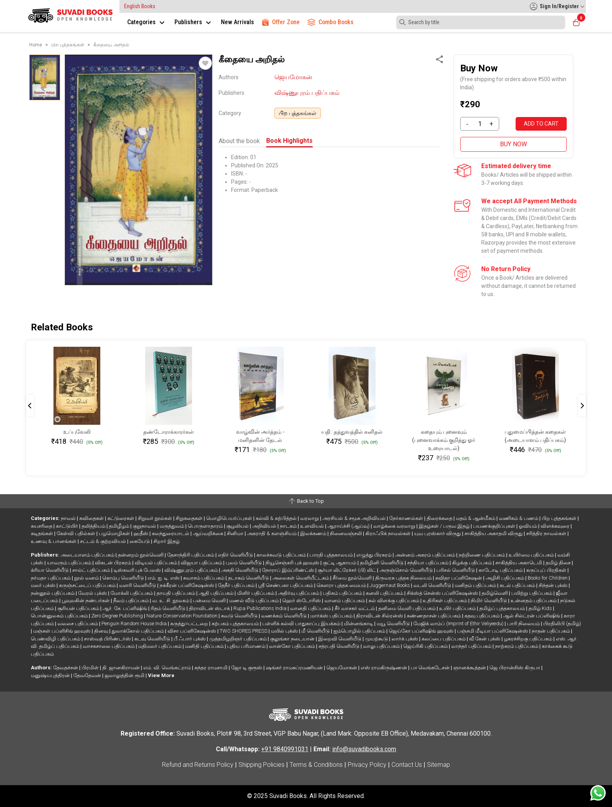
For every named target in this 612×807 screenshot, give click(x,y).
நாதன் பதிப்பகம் (551, 631)
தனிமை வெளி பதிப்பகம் (407, 608)
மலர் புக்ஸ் (44, 585)
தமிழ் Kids (540, 608)
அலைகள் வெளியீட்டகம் (301, 578)
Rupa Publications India (260, 608)
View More (161, 675)
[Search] (480, 22)
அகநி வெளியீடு (240, 570)
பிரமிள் (91, 667)
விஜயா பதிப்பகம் (202, 563)
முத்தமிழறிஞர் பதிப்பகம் (238, 639)
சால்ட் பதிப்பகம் (91, 570)
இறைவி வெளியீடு (340, 639)
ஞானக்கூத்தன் (470, 667)
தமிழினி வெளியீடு (382, 563)
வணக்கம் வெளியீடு (284, 616)
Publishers (193, 22)
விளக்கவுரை (556, 526)
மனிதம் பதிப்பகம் (476, 585)
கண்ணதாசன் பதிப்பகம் (434, 616)
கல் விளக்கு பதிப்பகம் (394, 600)
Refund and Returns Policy (197, 764)
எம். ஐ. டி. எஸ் (164, 578)
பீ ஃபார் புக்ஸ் (190, 639)
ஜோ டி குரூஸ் (247, 667)
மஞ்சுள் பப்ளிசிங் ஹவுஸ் (62, 631)
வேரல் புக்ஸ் (93, 593)
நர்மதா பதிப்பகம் (51, 578)
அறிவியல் (265, 526)
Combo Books (331, 22)
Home (35, 45)
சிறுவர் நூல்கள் (155, 518)
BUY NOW (513, 144)
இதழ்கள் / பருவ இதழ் (445, 526)
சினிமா (236, 533)
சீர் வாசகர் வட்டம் (355, 608)
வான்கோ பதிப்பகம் (292, 646)
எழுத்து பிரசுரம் (374, 555)
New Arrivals (237, 22)
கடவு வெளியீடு (152, 639)
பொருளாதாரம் (206, 526)
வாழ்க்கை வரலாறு (394, 526)
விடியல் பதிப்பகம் (156, 563)
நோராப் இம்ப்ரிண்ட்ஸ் (288, 570)
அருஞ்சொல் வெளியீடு (406, 570)
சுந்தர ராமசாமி (211, 667)
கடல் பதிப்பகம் (518, 585)
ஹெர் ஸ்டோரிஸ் (302, 600)
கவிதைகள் (92, 518)
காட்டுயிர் (67, 526)
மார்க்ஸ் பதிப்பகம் (332, 616)
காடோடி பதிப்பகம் (501, 570)
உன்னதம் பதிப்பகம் (534, 600)
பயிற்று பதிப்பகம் (532, 593)
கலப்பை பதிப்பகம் (444, 639)
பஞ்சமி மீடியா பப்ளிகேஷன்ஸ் (493, 631)
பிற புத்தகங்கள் (298, 113)
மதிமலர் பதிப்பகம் (160, 646)
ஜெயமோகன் (293, 77)
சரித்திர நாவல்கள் (547, 533)
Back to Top (306, 501)
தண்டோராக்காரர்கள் (168, 432)
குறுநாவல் (145, 526)
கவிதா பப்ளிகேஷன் (459, 578)
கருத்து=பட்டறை (189, 623)
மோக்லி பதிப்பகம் (132, 593)
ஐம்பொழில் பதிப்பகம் (359, 631)
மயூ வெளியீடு (394, 623)
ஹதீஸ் (141, 533)
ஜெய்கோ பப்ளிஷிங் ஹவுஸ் (422, 631)
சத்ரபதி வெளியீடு (339, 646)
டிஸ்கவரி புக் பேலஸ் (138, 570)
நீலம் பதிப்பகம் (131, 600)
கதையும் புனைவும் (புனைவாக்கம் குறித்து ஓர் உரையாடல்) (443, 440)
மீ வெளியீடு (316, 631)
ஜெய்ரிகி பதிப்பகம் (426, 646)
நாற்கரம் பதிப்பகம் (517, 646)
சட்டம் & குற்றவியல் (103, 541)
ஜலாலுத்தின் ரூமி (125, 675)
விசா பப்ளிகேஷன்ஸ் (192, 631)
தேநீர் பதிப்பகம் (237, 585)
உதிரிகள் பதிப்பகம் (445, 600)
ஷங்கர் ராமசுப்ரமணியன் (295, 667)
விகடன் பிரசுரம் (113, 563)
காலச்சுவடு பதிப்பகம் (281, 555)
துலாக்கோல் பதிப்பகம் (138, 631)
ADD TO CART (541, 124)
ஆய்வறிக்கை (208, 533)
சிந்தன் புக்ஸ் (554, 585)
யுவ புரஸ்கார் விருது (438, 533)
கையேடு (140, 541)
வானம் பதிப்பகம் (345, 600)
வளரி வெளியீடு (138, 585)
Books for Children (548, 578)
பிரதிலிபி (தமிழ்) (562, 623)
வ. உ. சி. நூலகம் (171, 600)
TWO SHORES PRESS (244, 631)
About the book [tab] (239, 141)
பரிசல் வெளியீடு (456, 570)
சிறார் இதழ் (166, 541)
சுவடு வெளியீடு (240, 616)
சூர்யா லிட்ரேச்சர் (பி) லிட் (347, 570)
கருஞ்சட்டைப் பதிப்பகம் (88, 585)
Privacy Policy (367, 764)
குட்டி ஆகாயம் (340, 563)
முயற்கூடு (377, 639)
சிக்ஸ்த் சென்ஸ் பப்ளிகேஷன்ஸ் (443, 593)
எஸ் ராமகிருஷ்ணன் (384, 667)
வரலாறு (310, 518)
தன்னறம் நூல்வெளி (141, 555)
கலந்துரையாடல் (171, 533)
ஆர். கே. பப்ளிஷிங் (125, 608)
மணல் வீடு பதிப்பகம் (254, 600)
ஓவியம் (528, 526)
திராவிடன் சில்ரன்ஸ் (380, 616)
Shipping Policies (261, 764)
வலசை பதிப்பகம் (78, 623)
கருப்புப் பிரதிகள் (547, 570)
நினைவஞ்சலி (346, 533)
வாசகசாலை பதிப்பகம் (109, 646)
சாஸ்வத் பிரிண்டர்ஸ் (108, 639)
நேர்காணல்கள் (406, 518)
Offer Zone (281, 22)
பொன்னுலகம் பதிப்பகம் (60, 616)
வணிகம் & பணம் (519, 518)
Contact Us (406, 764)
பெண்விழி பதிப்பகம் (56, 639)
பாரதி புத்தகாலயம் (332, 555)
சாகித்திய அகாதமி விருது (494, 533)
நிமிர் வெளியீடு (489, 600)
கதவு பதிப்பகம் (482, 616)
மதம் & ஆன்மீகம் (476, 518)
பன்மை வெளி (210, 600)
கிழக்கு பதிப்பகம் (472, 563)
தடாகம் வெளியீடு (249, 578)
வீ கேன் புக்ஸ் (485, 639)
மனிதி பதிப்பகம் (205, 646)
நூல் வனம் (87, 578)
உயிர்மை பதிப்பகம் (532, 555)
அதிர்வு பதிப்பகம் (299, 593)
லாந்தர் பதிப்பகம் (472, 646)
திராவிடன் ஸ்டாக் (210, 608)
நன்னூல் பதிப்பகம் (53, 593)
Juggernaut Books (390, 585)
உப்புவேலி (77, 432)
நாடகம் (289, 526)
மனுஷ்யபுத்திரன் (51, 675)
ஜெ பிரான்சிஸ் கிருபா (515, 667)
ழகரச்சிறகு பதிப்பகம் (528, 639)
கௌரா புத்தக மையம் (342, 585)
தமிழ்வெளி (495, 593)
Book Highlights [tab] (289, 140)
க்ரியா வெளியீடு (50, 570)
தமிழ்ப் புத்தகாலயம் (502, 608)
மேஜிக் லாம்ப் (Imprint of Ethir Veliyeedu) (459, 623)
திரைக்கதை (440, 518)
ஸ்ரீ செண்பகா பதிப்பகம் (286, 585)
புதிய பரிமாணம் (247, 646)
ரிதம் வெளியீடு (169, 608)
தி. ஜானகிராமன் (121, 667)
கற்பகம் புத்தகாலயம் (236, 623)
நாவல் (69, 518)
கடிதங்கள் (42, 533)
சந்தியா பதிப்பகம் (428, 563)
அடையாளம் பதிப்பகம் (88, 555)
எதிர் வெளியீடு (236, 555)
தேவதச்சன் (66, 667)
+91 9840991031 (284, 749)
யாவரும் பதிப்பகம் (70, 563)
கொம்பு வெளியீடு (123, 578)
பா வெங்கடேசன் (431, 667)
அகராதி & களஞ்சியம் (272, 533)
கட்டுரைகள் (121, 518)
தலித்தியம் (94, 526)
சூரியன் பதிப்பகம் (78, 608)
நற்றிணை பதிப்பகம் (482, 555)
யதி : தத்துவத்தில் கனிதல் (351, 432)
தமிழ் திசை (559, 563)
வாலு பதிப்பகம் (382, 646)
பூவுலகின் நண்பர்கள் (86, 600)
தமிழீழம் (119, 526)
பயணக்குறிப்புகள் (494, 526)
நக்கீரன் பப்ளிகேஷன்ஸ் (187, 585)
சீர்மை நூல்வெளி (353, 578)
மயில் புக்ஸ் (285, 631)
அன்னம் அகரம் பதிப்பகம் (425, 555)
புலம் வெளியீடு (244, 563)
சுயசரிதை (42, 526)
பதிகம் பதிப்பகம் (343, 593)
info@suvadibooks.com (364, 749)
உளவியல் (312, 526)
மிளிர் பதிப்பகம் (256, 593)
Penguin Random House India (134, 623)
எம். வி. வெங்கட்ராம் (167, 667)
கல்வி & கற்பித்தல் (277, 518)
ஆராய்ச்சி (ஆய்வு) (349, 526)
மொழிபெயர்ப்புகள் (229, 518)
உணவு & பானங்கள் (54, 541)
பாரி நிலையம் (524, 623)
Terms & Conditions (316, 764)
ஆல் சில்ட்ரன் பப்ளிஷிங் (532, 616)
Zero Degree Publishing (117, 616)
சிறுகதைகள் (190, 518)
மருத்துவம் (172, 526)
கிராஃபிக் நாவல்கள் (388, 533)
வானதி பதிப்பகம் (311, 608)
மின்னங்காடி (359, 623)
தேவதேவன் (87, 675)
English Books (139, 6)
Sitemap (438, 764)
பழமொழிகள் (115, 533)
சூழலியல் (238, 526)
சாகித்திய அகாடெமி (519, 563)
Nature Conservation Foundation (182, 616)
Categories (147, 22)
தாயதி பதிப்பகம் (176, 593)
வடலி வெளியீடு (432, 585)
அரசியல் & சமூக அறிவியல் (354, 518)
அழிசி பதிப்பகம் (505, 578)
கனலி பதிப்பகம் (385, 593)
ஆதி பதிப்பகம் (217, 593)
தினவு (101, 631)
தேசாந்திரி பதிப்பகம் (191, 555)
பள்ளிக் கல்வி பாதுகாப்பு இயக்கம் (302, 623)
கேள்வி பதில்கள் (76, 533)
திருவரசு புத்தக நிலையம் (404, 578)
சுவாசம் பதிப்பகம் (204, 578)
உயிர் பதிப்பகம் (458, 608)
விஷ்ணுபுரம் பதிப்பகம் (307, 92)
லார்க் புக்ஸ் (405, 639)
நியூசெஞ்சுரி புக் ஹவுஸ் (292, 563)
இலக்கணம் (313, 533)
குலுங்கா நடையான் (293, 639)
